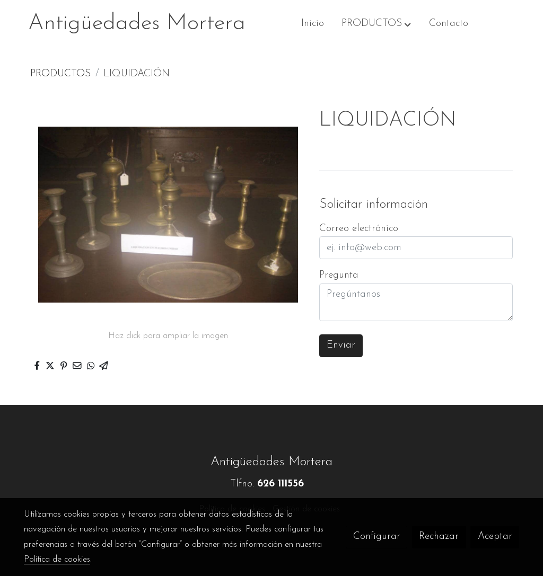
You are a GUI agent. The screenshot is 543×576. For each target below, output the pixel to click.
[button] (377, 24)
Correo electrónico (358, 229)
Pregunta (338, 275)
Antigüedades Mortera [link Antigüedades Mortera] (137, 23)
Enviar (341, 345)
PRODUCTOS (60, 74)
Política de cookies (57, 559)
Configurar (376, 536)
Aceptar (495, 536)
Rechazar (439, 536)
